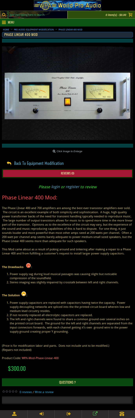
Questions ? (67, 382)
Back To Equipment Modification (39, 163)
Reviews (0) (67, 173)
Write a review (44, 392)
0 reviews (26, 392)
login (55, 186)
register (72, 186)
